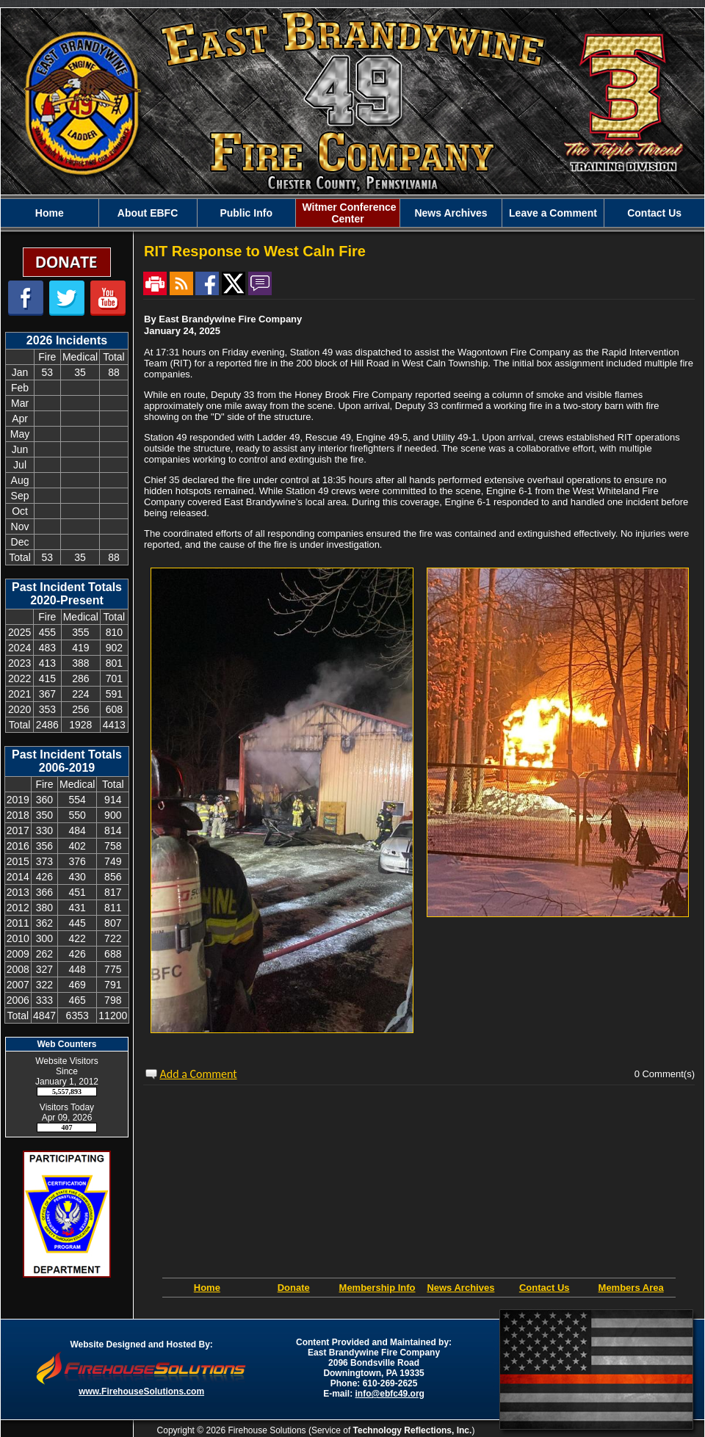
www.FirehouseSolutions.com (141, 1391)
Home (49, 213)
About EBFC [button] (148, 213)
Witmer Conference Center (348, 213)
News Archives (450, 213)
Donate (294, 1287)
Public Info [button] (246, 213)
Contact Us (654, 213)
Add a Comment (198, 1074)
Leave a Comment (553, 213)
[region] (352, 213)
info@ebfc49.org (389, 1394)
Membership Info (377, 1287)
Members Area (631, 1287)
